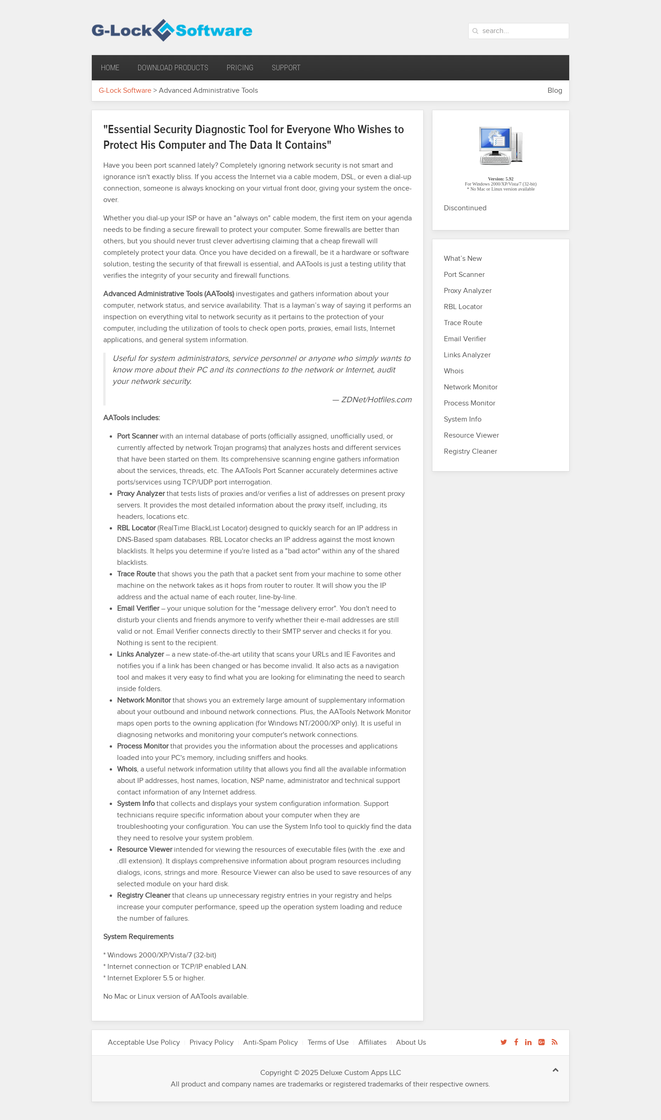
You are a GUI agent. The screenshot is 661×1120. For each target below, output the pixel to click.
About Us (411, 1042)
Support (286, 67)
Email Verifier (465, 339)
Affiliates (373, 1042)
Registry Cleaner (470, 451)
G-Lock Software (125, 90)
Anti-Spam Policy (270, 1042)
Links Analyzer (467, 355)
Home (110, 67)
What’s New (463, 258)
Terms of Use (328, 1042)
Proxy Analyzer (468, 291)
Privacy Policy (212, 1042)
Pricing (240, 67)
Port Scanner (464, 274)
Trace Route (463, 323)
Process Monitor (469, 403)
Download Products (173, 67)
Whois (454, 371)
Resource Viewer (471, 435)
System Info (463, 419)
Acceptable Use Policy (144, 1042)
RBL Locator (463, 307)
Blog (555, 90)
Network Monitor (471, 387)
